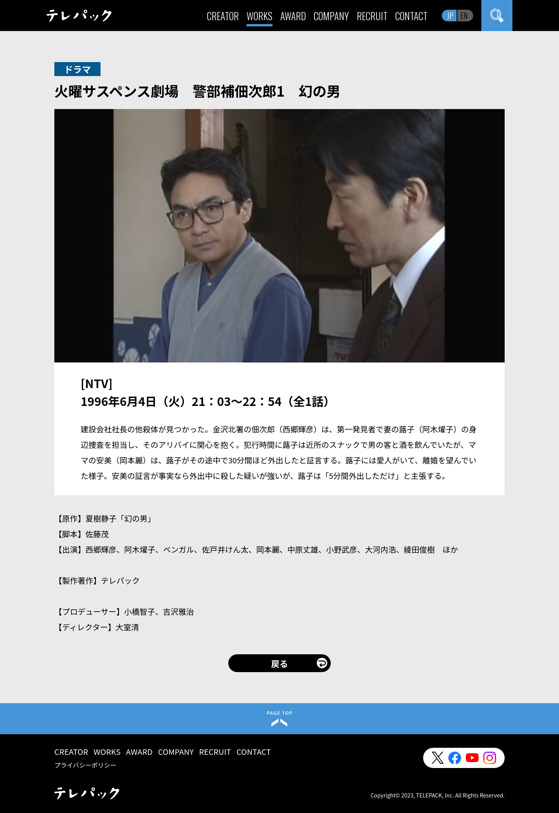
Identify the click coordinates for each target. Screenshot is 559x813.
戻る (279, 663)
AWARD (293, 16)
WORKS (260, 16)
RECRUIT (372, 16)
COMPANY (331, 16)
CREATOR (223, 16)
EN (464, 15)
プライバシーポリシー (85, 765)
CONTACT (411, 16)
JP (450, 15)
